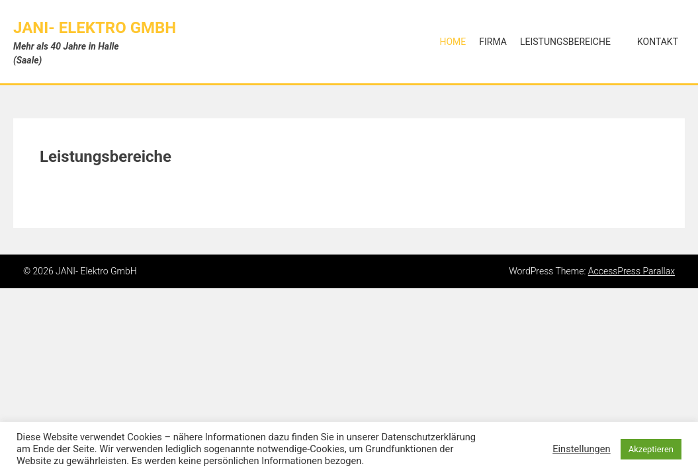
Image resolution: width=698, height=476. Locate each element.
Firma (493, 41)
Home (452, 41)
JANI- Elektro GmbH (94, 28)
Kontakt (657, 41)
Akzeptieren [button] (651, 449)
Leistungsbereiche (565, 41)
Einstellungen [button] (581, 449)
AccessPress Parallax (631, 271)
